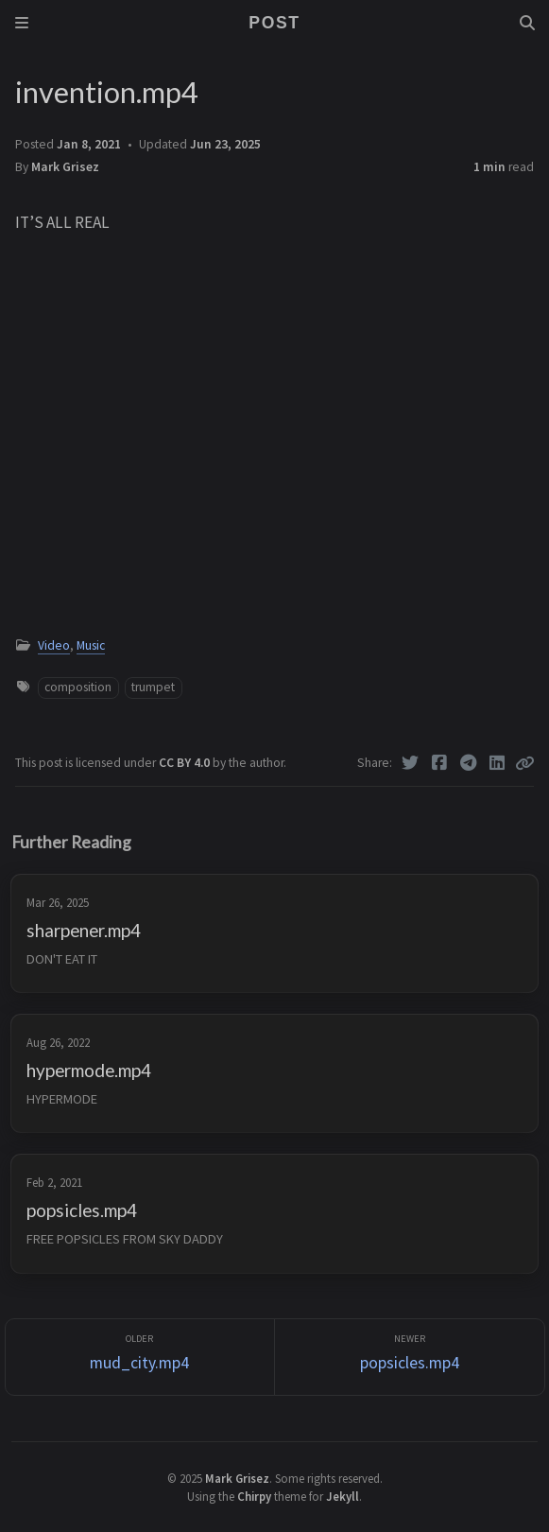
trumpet (153, 687)
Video (54, 645)
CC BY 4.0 (186, 763)
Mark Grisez (65, 167)
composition (78, 687)
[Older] (140, 1357)
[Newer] (409, 1357)
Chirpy (254, 1496)
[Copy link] (524, 763)
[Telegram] (468, 763)
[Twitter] (410, 763)
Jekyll (342, 1496)
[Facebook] (440, 763)
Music (91, 645)
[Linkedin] (497, 763)
